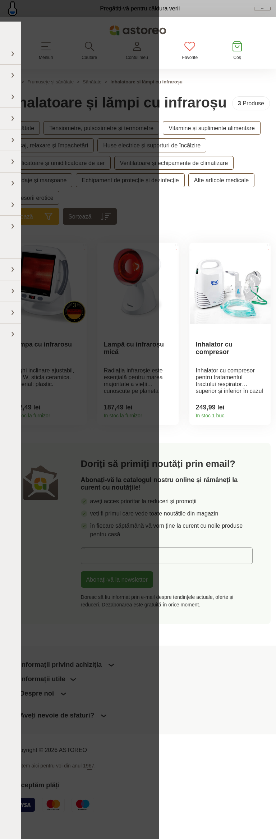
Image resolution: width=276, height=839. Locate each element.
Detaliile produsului (78, 429)
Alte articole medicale (221, 194)
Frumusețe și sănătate (50, 95)
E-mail (94, 573)
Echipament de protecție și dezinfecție (130, 194)
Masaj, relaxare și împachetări (49, 159)
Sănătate (92, 95)
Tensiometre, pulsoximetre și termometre (101, 141)
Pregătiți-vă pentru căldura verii (104, 15)
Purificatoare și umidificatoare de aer (58, 176)
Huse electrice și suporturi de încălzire (152, 159)
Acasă (11, 95)
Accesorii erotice (32, 211)
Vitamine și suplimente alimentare (212, 141)
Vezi (229, 16)
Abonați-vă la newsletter (117, 597)
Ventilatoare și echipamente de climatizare (174, 176)
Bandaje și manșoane (38, 194)
